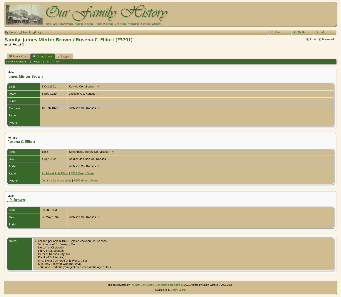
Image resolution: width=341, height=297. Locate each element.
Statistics (145, 24)
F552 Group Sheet (82, 173)
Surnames (157, 24)
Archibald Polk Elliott (55, 173)
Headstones (133, 24)
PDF (57, 61)
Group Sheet (42, 56)
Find (278, 32)
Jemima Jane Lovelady (56, 180)
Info (323, 32)
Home (48, 24)
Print (313, 39)
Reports (98, 24)
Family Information (16, 61)
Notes (36, 61)
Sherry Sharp (178, 290)
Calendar (108, 24)
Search (27, 32)
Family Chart (18, 56)
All (48, 61)
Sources (89, 24)
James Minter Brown (25, 76)
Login (40, 32)
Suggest (63, 56)
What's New (59, 24)
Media (301, 32)
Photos (69, 24)
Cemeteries (120, 24)
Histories (79, 24)
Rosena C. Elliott (21, 141)
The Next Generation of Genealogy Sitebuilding (155, 285)
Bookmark (328, 39)
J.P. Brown (16, 199)
